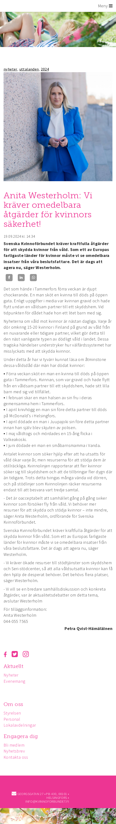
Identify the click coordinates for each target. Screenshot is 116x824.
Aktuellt (13, 666)
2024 (45, 69)
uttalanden (29, 69)
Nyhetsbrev (14, 751)
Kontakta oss (16, 757)
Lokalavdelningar (20, 725)
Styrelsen (12, 713)
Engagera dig (21, 736)
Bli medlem (14, 745)
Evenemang (14, 681)
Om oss (13, 704)
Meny (105, 6)
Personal (12, 719)
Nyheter (11, 675)
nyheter (10, 69)
